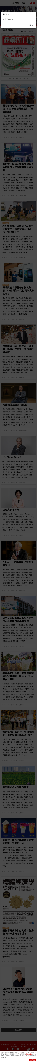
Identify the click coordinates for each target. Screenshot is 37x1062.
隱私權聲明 (29, 1054)
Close (31, 25)
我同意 (32, 1060)
